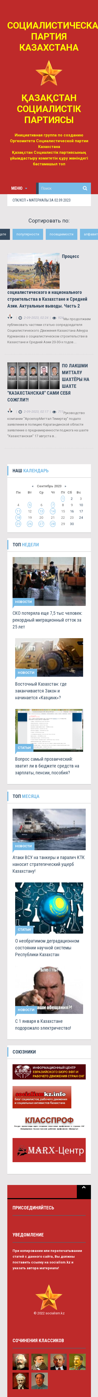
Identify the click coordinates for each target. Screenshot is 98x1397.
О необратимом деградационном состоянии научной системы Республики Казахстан (47, 947)
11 (18, 511)
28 (53, 524)
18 (18, 518)
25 (18, 524)
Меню (19, 188)
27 (41, 524)
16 (72, 511)
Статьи (24, 748)
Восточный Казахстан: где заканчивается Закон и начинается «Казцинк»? (41, 690)
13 (41, 511)
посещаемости (61, 234)
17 (81, 511)
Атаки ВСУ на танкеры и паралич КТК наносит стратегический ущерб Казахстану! (49, 864)
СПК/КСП (19, 200)
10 (81, 505)
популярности (27, 234)
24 (81, 518)
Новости (23, 602)
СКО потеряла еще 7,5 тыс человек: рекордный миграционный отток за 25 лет (47, 619)
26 (30, 524)
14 (53, 511)
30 (72, 524)
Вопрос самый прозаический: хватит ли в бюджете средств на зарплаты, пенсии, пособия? (47, 765)
